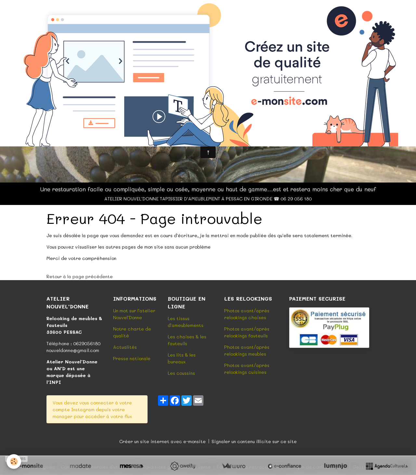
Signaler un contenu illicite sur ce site (254, 441)
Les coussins (181, 373)
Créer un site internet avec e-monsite (162, 441)
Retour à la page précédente (79, 276)
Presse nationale (131, 358)
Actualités (125, 347)
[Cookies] (13, 461)
